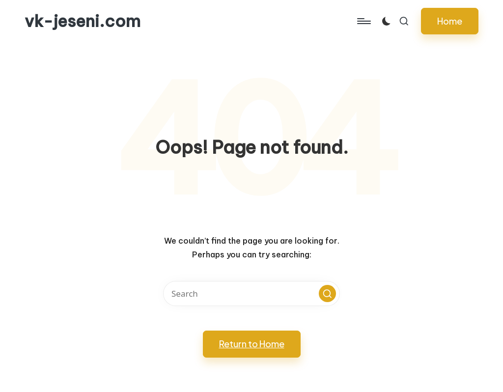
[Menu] (363, 21)
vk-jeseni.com (82, 21)
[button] (449, 21)
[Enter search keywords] (251, 293)
